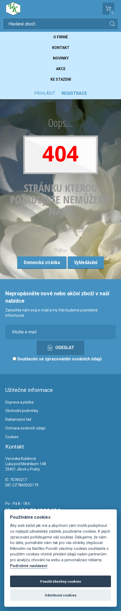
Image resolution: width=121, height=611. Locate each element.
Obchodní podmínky (21, 411)
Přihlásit (44, 93)
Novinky (61, 58)
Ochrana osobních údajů (25, 428)
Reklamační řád (18, 419)
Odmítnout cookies (61, 595)
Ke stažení (60, 79)
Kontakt (60, 48)
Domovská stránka (42, 262)
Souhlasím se (57, 358)
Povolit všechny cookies (60, 581)
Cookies (11, 437)
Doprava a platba (19, 402)
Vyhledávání (85, 262)
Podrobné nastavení (28, 566)
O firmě (60, 37)
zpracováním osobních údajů (73, 358)
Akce (61, 69)
